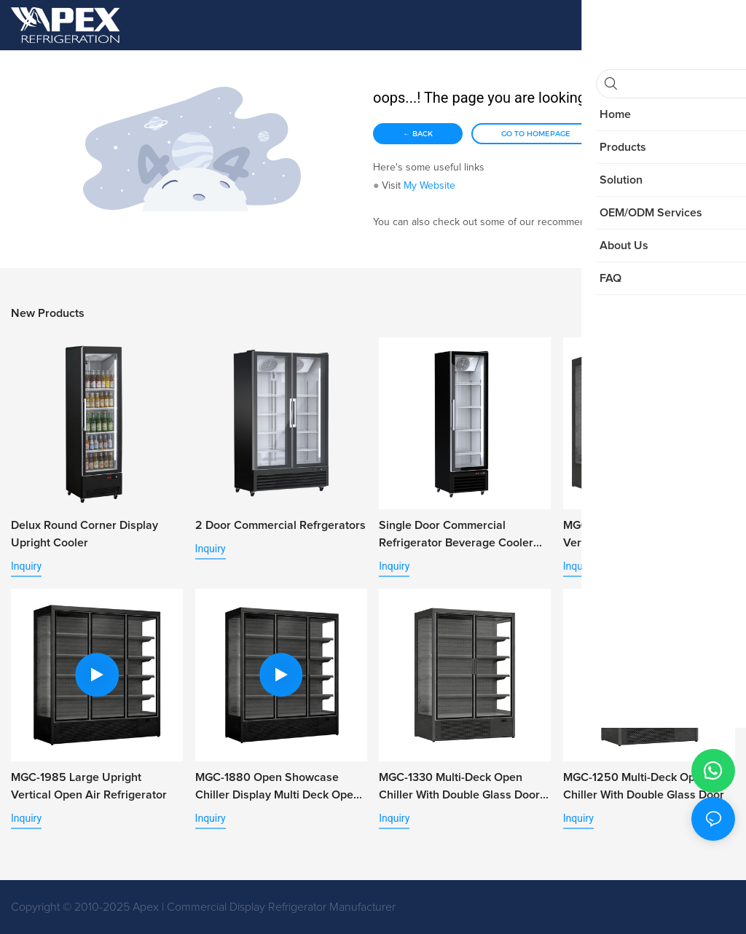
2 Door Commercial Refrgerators (280, 525)
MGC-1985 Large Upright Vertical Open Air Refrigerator (89, 786)
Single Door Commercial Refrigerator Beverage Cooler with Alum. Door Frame (456, 535)
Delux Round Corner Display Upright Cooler (84, 534)
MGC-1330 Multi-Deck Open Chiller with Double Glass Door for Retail (459, 788)
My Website (429, 186)
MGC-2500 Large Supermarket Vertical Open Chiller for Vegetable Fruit (644, 535)
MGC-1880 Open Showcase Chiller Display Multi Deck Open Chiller (277, 788)
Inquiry (26, 566)
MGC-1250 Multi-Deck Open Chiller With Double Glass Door (643, 786)
